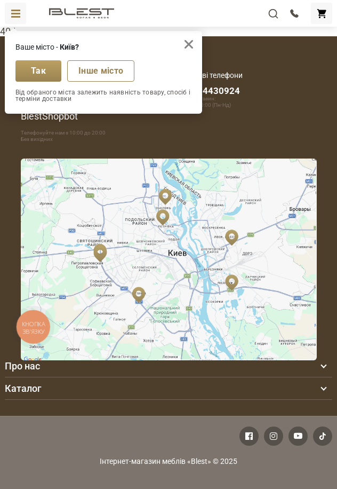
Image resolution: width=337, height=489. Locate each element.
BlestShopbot (49, 116)
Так (38, 71)
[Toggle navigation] (15, 13)
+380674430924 (205, 90)
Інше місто (100, 71)
